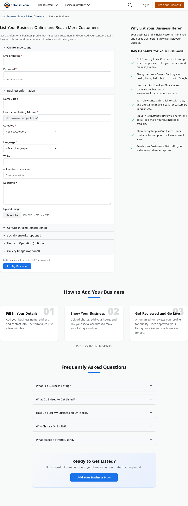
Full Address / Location (16, 169)
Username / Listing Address (20, 112)
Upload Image (11, 209)
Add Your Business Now (94, 477)
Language (10, 142)
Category (9, 125)
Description (10, 183)
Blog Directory (45, 5)
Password (10, 69)
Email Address (12, 56)
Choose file (12, 215)
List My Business (17, 266)
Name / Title (11, 99)
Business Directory (75, 5)
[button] (145, 5)
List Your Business (169, 5)
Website (8, 156)
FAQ (96, 346)
